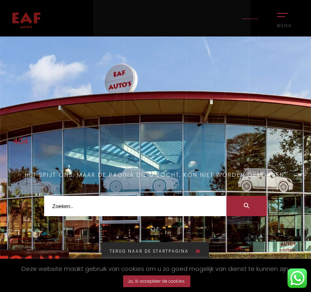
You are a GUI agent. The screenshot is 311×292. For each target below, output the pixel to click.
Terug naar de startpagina (155, 251)
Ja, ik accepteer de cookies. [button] (156, 281)
